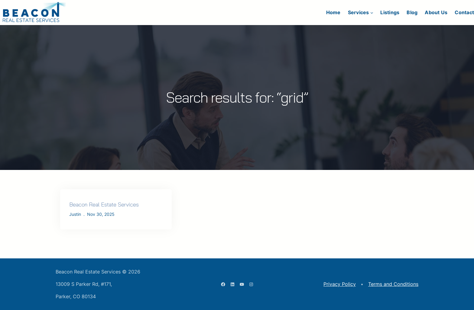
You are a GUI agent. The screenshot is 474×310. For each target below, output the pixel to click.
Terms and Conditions (393, 284)
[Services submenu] (371, 12)
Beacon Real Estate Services (104, 204)
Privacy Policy (339, 284)
